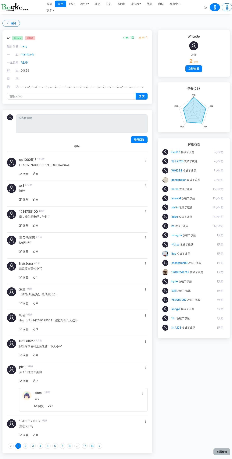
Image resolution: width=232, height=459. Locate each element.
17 (84, 445)
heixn (174, 189)
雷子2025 (177, 161)
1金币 (24, 62)
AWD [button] (83, 4)
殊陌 (174, 290)
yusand (176, 198)
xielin (174, 207)
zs (172, 226)
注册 (227, 7)
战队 (149, 4)
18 (92, 445)
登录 (215, 7)
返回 (11, 23)
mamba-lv (27, 54)
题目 (60, 4)
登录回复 (139, 139)
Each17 (175, 152)
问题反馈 (221, 451)
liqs (173, 253)
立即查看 (193, 68)
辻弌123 (176, 327)
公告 (109, 4)
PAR (72, 4)
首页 (49, 4)
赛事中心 (175, 4)
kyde (174, 281)
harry (24, 46)
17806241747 (180, 272)
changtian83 (179, 262)
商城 (161, 4)
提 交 (142, 96)
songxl (175, 309)
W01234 (176, 170)
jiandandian (178, 179)
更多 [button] (49, 10)
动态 (97, 4)
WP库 (121, 4)
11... (173, 318)
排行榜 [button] (134, 4)
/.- (15, 37)
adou (174, 216)
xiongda (176, 235)
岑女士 (175, 244)
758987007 (179, 299)
